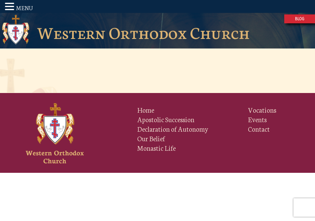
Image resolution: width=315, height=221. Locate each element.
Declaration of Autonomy (173, 129)
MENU (24, 8)
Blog (299, 18)
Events (257, 119)
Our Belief (151, 138)
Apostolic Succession (165, 119)
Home (145, 109)
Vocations (262, 109)
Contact (259, 129)
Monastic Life (156, 148)
